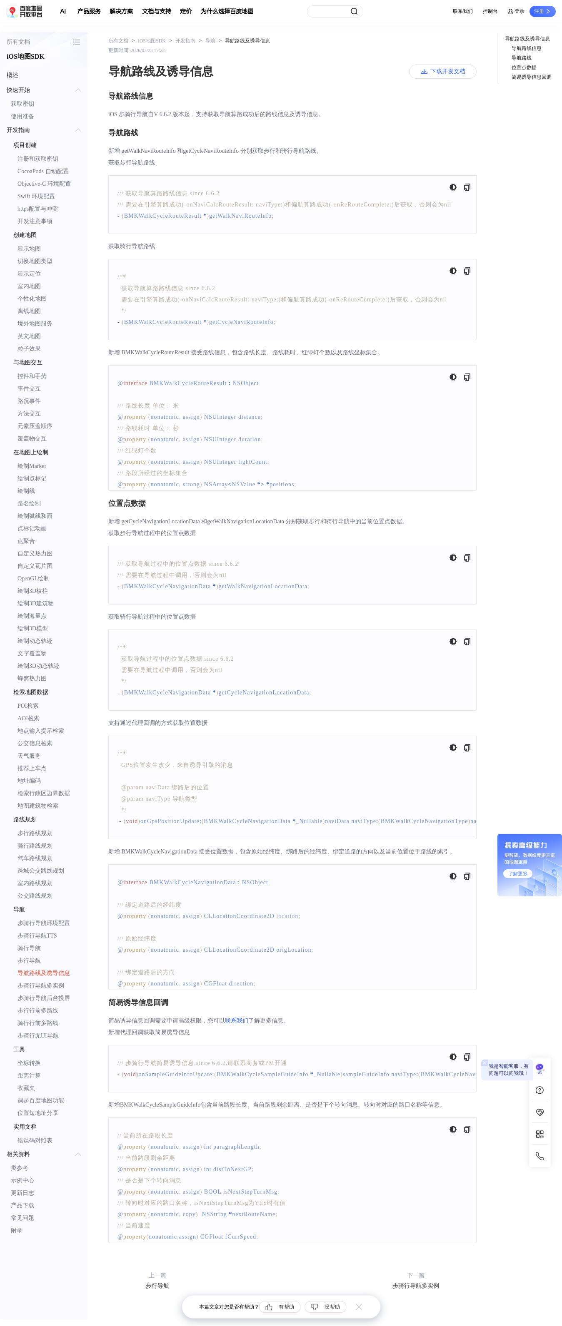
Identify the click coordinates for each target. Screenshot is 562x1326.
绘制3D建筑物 (35, 603)
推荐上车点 (32, 768)
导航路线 (522, 58)
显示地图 (29, 249)
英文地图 (29, 336)
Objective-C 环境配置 (44, 184)
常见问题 (22, 1218)
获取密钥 (22, 104)
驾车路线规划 (34, 858)
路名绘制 (29, 503)
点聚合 (26, 541)
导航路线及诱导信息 (43, 973)
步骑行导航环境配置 (43, 923)
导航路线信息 (527, 48)
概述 (12, 75)
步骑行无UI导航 (38, 1035)
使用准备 (22, 116)
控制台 (490, 11)
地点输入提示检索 (40, 731)
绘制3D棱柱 (32, 591)
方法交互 (29, 413)
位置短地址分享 (37, 1113)
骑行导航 (29, 948)
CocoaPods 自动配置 (43, 171)
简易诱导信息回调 (532, 77)
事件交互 (29, 389)
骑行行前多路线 (37, 1023)
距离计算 (29, 1075)
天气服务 (29, 756)
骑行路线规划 (34, 846)
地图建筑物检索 (37, 806)
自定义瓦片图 (34, 566)
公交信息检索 (34, 743)
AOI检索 (28, 718)
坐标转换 (29, 1063)
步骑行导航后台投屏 (43, 998)
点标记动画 (32, 528)
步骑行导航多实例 (40, 986)
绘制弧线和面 (34, 516)
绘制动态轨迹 (34, 641)
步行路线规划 (34, 833)
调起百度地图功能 (40, 1100)
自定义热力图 (34, 553)
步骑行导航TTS (37, 936)
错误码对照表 (34, 1140)
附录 (16, 1230)
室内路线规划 (34, 883)
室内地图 (29, 286)
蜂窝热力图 (32, 678)
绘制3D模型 (32, 628)
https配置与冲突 (37, 209)
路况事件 (29, 401)
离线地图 (29, 311)
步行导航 (29, 961)
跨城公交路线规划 (40, 871)
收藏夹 (26, 1088)
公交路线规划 (34, 896)
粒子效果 (29, 349)
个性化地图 (32, 299)
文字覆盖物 (32, 653)
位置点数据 (524, 67)
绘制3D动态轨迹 (38, 666)
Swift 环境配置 (36, 196)
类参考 (19, 1168)
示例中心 (22, 1180)
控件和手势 (32, 376)
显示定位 (29, 274)
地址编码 (29, 781)
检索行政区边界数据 (43, 793)
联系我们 (463, 11)
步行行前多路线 (37, 1011)
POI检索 (28, 706)
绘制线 (26, 491)
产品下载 (22, 1205)
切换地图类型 (34, 261)
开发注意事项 (34, 221)
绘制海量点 (32, 616)
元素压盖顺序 (34, 426)
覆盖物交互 (32, 438)
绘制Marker (31, 466)
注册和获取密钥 (37, 159)
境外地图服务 (34, 324)
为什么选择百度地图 (227, 11)
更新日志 (22, 1193)
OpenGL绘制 (33, 578)
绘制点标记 (32, 478)
